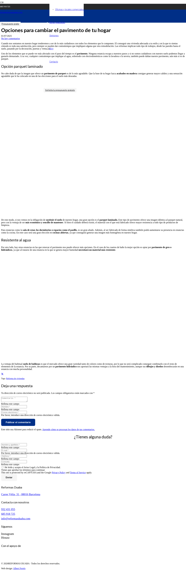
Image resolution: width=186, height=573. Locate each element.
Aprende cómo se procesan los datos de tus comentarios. (68, 430)
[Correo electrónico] (14, 413)
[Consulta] (14, 462)
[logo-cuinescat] (15, 559)
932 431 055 (8, 510)
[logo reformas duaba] (22, 25)
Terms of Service (78, 473)
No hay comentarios (10, 38)
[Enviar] (9, 478)
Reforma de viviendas (15, 378)
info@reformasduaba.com (15, 519)
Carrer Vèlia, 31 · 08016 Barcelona (20, 495)
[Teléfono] (14, 456)
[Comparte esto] (2, 374)
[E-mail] (14, 451)
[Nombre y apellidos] (14, 445)
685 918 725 (8, 514)
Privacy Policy (59, 473)
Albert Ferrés (19, 569)
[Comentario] (15, 400)
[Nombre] (14, 407)
